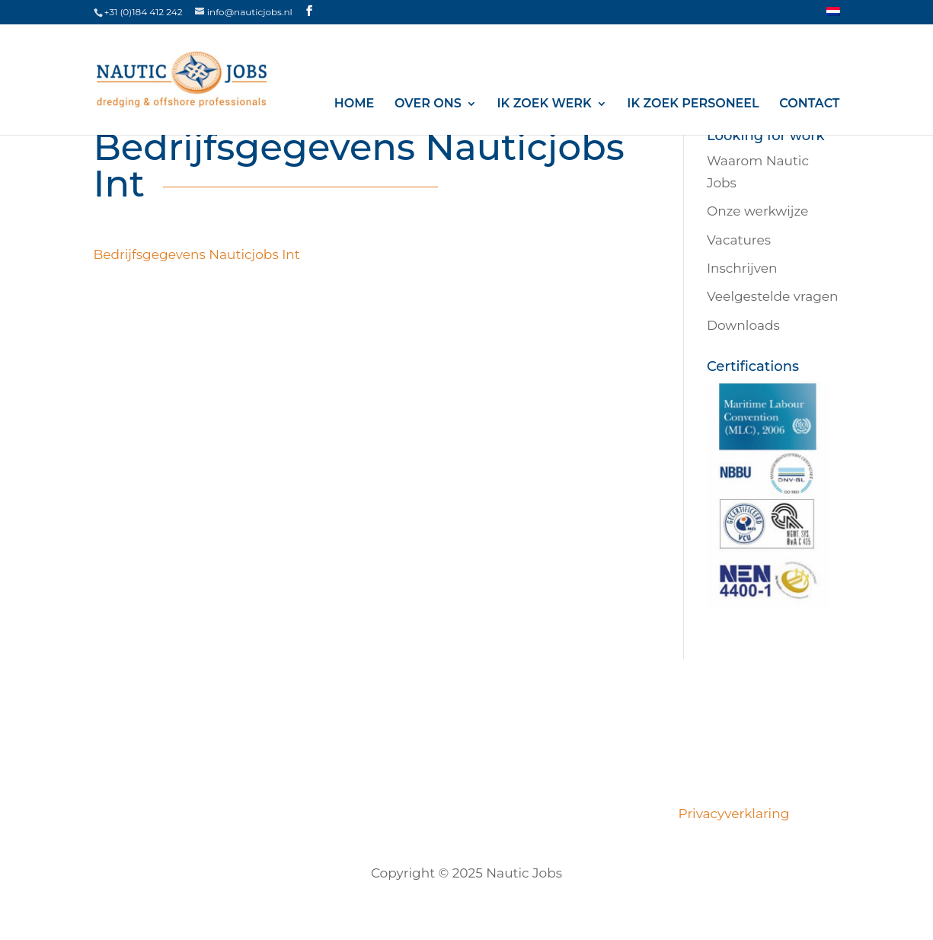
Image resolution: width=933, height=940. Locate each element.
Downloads (743, 325)
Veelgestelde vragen (773, 296)
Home (354, 104)
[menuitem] (833, 15)
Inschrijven (742, 268)
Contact (809, 104)
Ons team (334, 813)
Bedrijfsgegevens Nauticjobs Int (197, 254)
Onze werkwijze (757, 211)
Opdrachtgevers (546, 813)
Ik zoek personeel (693, 104)
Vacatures (739, 240)
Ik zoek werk (544, 104)
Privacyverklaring (731, 813)
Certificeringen (430, 813)
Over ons (428, 104)
